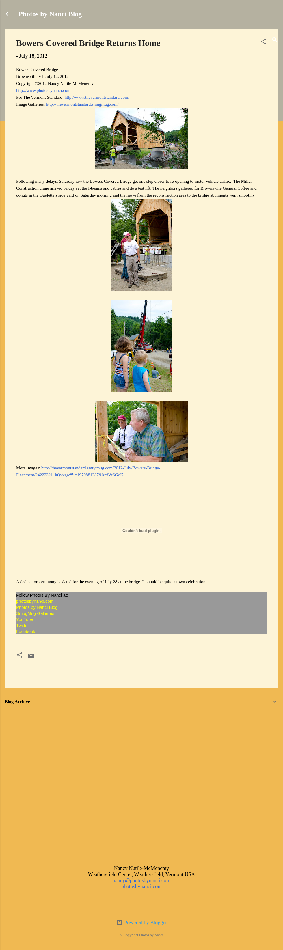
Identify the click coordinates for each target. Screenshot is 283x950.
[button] (263, 42)
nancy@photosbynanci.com (141, 880)
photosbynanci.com (35, 601)
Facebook (25, 631)
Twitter (23, 625)
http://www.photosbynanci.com (43, 90)
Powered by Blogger (141, 922)
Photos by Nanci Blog (50, 14)
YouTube (24, 619)
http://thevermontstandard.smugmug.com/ (82, 104)
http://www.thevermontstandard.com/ (97, 97)
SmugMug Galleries (35, 613)
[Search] (274, 40)
